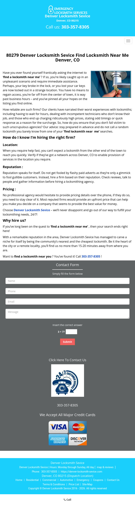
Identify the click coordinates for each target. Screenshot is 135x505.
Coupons (98, 480)
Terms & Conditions (54, 484)
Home (19, 480)
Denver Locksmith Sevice (32, 210)
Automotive (66, 480)
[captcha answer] (71, 331)
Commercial (49, 480)
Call (67, 499)
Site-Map (87, 484)
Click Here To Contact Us (67, 360)
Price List (74, 484)
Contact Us (113, 480)
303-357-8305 (75, 27)
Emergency (83, 480)
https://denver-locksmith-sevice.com (81, 471)
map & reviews (105, 467)
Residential (32, 480)
